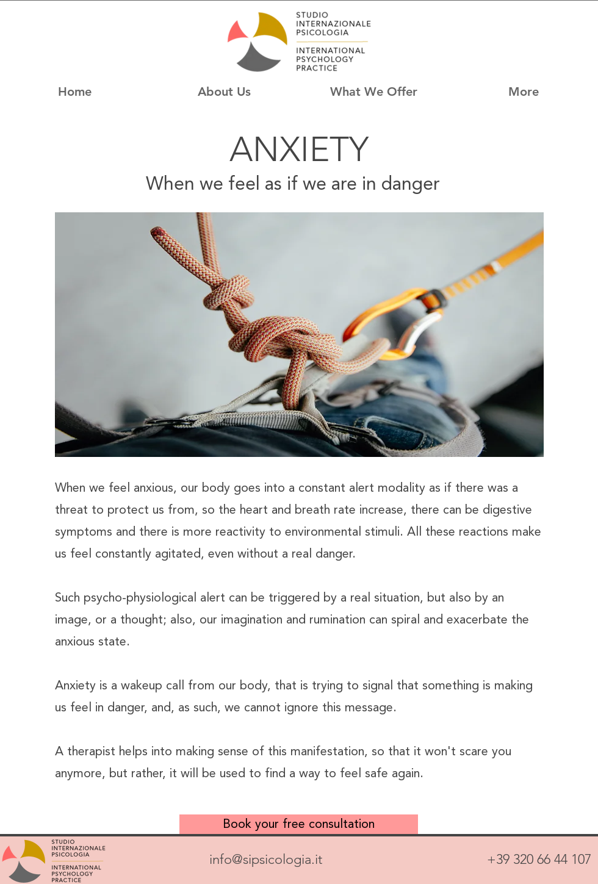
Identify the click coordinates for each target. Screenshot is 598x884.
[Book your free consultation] (298, 824)
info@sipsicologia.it (265, 859)
